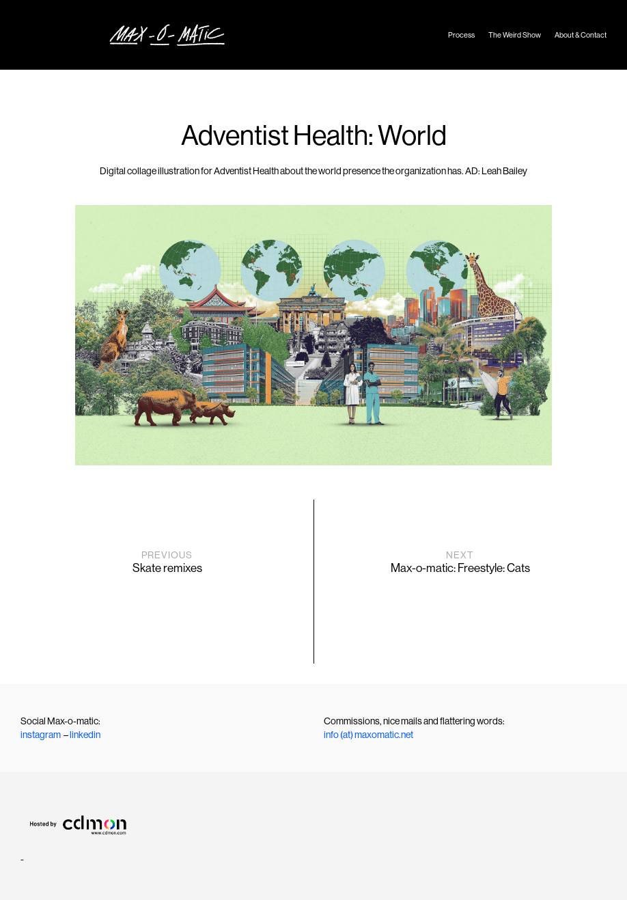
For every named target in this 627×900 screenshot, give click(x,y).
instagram (40, 734)
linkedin (85, 734)
